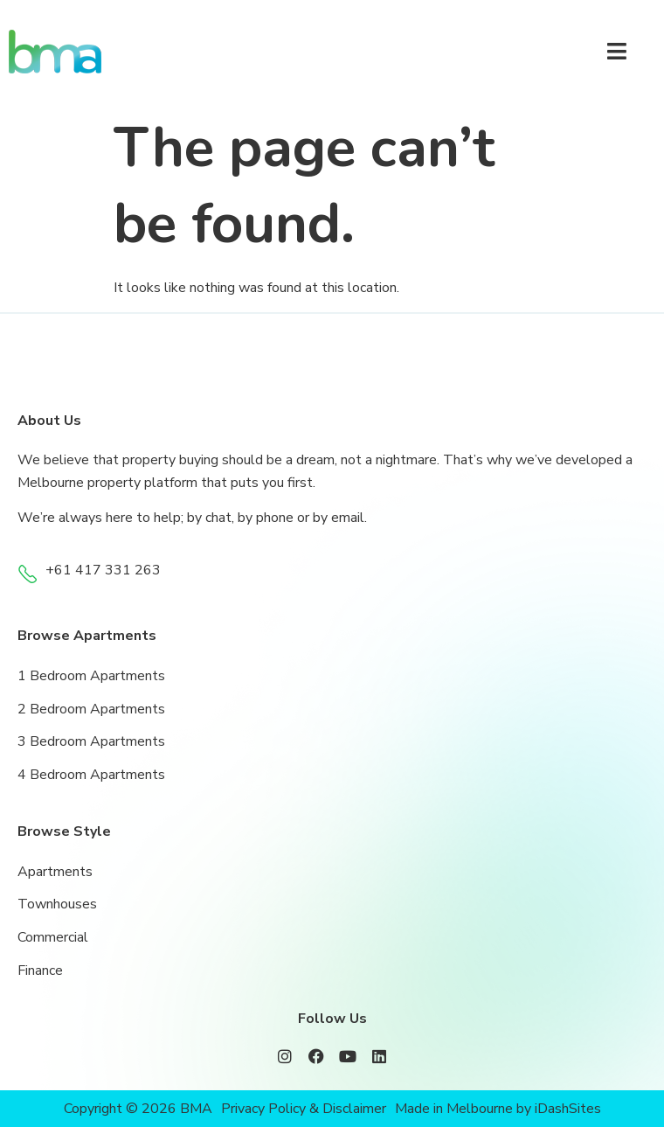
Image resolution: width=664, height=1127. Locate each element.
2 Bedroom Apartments (91, 709)
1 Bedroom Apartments (91, 675)
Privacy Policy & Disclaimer (303, 1108)
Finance (40, 970)
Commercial (52, 937)
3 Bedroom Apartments (91, 741)
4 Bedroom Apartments (91, 774)
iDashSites (568, 1108)
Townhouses (57, 904)
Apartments (55, 871)
